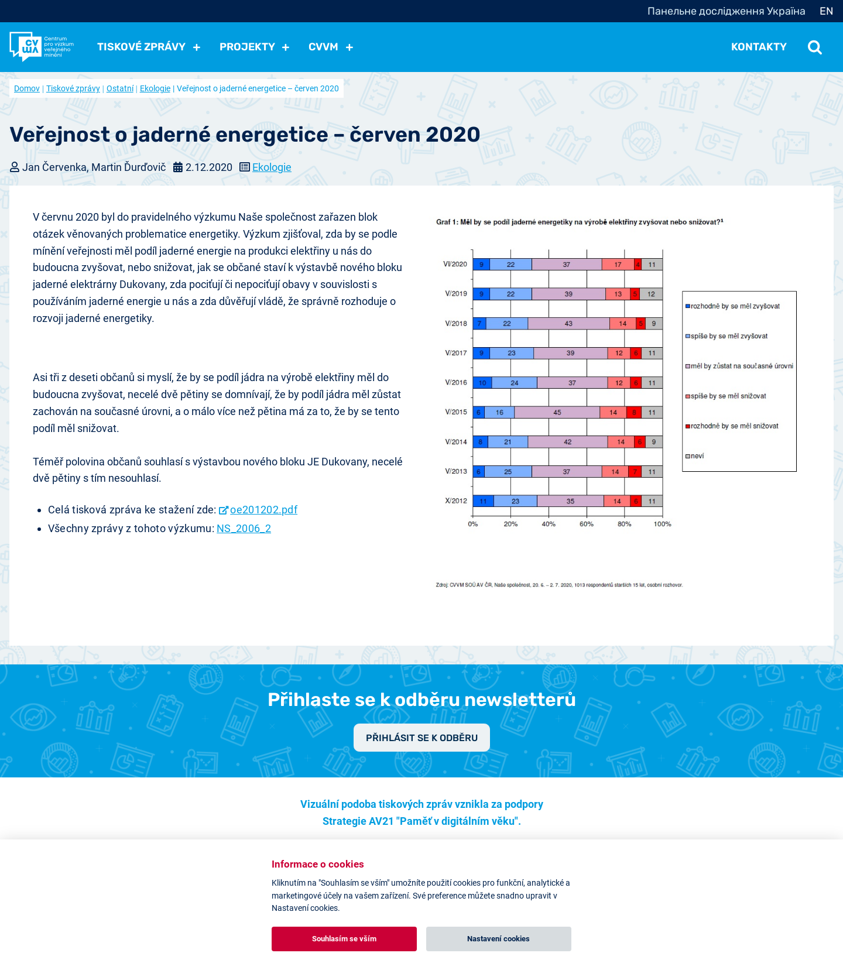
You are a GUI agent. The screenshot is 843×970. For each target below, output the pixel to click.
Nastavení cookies (498, 938)
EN (827, 11)
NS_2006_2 (244, 528)
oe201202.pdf (263, 509)
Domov (27, 88)
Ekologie (155, 88)
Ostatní (120, 88)
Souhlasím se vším (344, 938)
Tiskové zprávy (73, 88)
